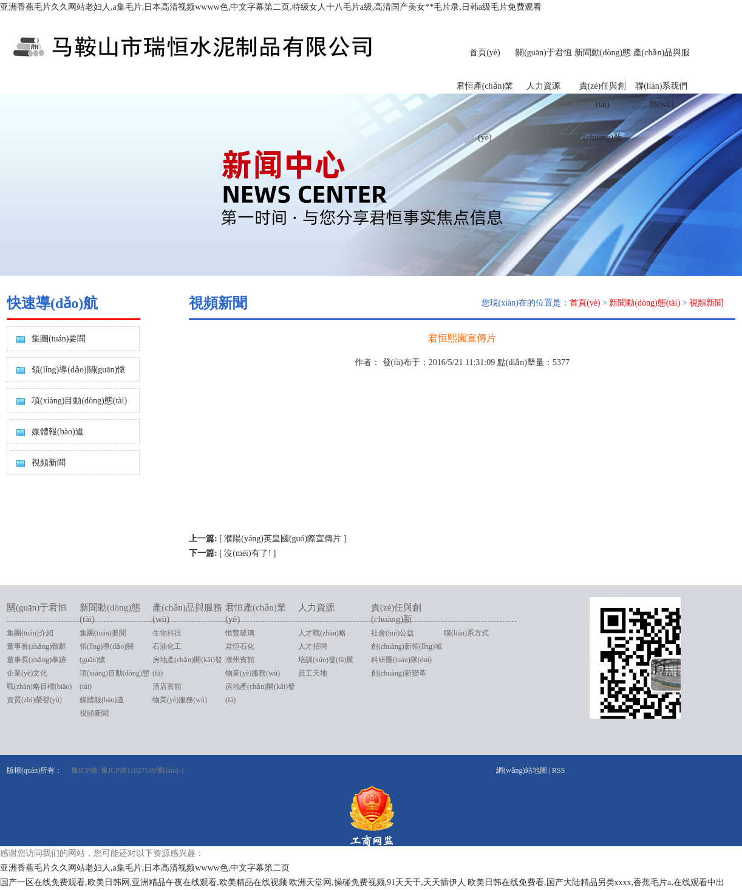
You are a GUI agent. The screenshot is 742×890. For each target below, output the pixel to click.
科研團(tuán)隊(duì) (401, 660)
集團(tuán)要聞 (59, 338)
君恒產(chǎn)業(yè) (485, 111)
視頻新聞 (49, 462)
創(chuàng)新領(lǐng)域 (406, 646)
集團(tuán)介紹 (30, 633)
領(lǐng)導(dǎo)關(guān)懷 (79, 369)
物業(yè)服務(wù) (179, 700)
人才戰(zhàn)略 (322, 633)
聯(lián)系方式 (466, 633)
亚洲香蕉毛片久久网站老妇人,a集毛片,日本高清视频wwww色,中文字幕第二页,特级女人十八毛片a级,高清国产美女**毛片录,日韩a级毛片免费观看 (271, 7)
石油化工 (167, 646)
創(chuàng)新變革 (398, 673)
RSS (558, 770)
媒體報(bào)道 (58, 431)
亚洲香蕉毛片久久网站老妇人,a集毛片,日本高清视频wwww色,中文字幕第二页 (145, 867)
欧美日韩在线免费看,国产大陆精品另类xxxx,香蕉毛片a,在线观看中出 (596, 882)
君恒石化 (239, 646)
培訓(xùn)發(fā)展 (325, 660)
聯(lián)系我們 (661, 86)
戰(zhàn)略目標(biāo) (39, 686)
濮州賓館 (239, 660)
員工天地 (312, 673)
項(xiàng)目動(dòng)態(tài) (79, 400)
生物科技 (167, 633)
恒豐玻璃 (239, 633)
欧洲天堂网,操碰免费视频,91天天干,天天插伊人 (377, 882)
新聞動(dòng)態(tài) (644, 302)
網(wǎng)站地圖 (521, 770)
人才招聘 (312, 646)
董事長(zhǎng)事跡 (36, 660)
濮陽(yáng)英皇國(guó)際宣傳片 (282, 538)
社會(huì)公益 (392, 633)
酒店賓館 (167, 686)
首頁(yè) (484, 52)
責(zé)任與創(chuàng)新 (603, 111)
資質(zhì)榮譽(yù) (34, 700)
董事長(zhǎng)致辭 (36, 646)
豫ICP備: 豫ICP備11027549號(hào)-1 (128, 770)
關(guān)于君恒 (544, 52)
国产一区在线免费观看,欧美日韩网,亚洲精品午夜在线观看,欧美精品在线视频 (143, 882)
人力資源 (543, 86)
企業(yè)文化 (27, 673)
